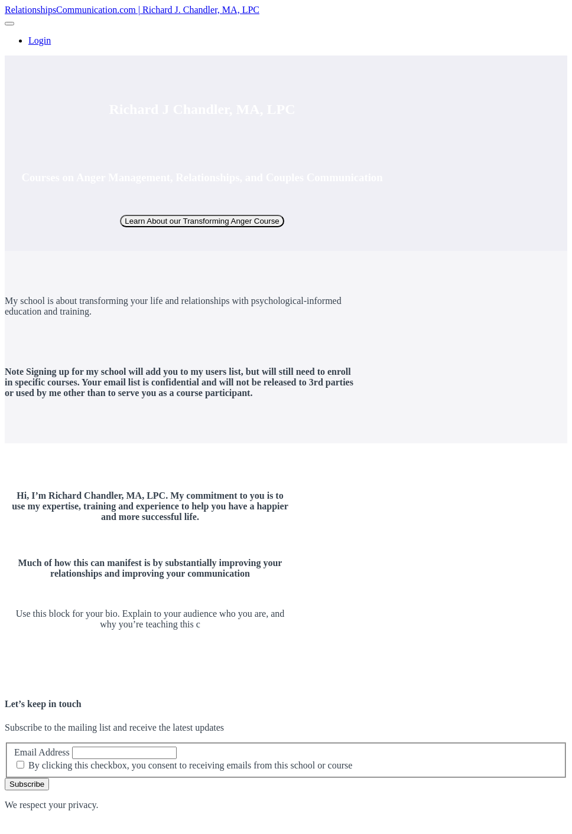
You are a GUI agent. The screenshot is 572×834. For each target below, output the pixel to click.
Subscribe (26, 784)
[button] (9, 23)
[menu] (286, 40)
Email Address (42, 752)
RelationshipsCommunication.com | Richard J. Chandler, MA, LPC (132, 10)
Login (39, 40)
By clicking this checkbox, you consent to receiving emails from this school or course (190, 765)
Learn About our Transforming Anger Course (202, 221)
